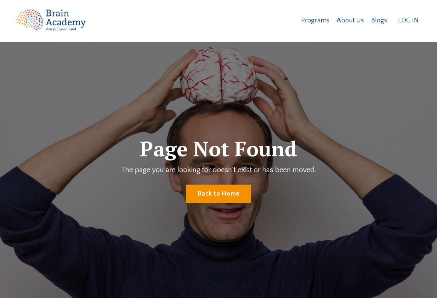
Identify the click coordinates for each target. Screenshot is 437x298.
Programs (315, 20)
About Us (350, 20)
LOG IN (408, 20)
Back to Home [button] (218, 193)
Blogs (379, 20)
